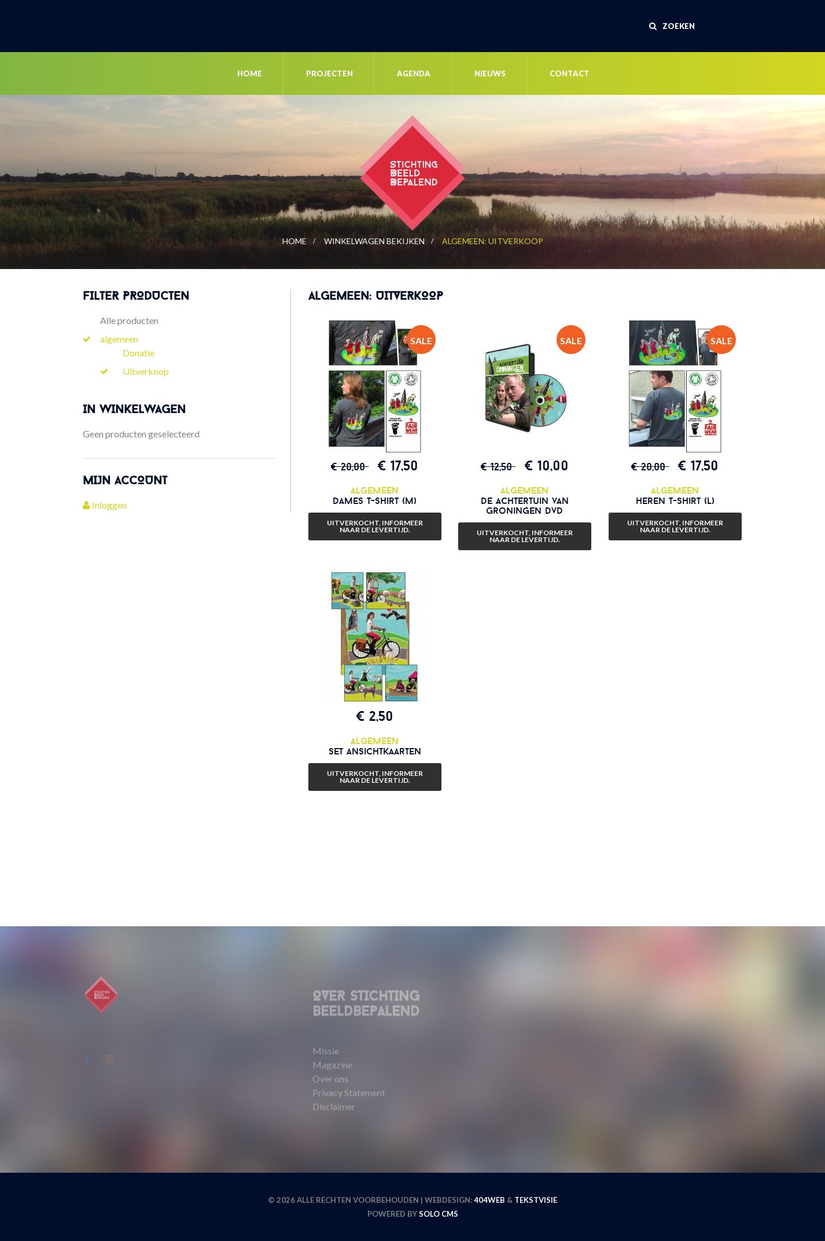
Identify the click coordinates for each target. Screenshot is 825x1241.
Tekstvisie (535, 1200)
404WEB (489, 1200)
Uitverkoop (146, 371)
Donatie (138, 352)
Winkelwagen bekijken (374, 241)
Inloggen (105, 504)
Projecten (329, 73)
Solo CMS (438, 1213)
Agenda (413, 73)
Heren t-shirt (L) (675, 500)
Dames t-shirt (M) (375, 500)
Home (249, 73)
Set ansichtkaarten (375, 751)
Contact (570, 73)
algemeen (119, 338)
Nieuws (490, 73)
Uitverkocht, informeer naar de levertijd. (375, 526)
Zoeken (672, 26)
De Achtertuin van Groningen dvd (525, 506)
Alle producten (129, 320)
